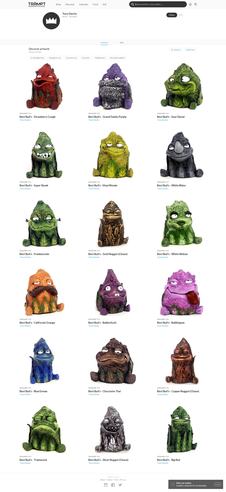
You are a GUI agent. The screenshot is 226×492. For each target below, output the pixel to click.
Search (175, 50)
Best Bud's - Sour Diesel (171, 116)
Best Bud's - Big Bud (168, 459)
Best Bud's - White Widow (172, 254)
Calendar (83, 4)
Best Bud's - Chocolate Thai (104, 391)
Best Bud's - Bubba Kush (102, 322)
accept (217, 484)
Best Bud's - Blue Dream (33, 391)
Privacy (123, 480)
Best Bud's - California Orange (37, 322)
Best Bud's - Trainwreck (33, 459)
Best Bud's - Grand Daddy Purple (107, 116)
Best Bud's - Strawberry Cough (37, 116)
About (102, 480)
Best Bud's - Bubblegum (170, 322)
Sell (104, 4)
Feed (95, 4)
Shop (58, 4)
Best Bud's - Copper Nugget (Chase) (178, 391)
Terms (116, 480)
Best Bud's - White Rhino (171, 185)
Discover (70, 4)
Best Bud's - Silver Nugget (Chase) (108, 459)
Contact (109, 480)
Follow (172, 15)
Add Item (190, 49)
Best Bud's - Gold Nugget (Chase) (107, 254)
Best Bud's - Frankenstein (34, 254)
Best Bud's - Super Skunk (34, 185)
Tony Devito (25, 120)
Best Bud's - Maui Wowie (102, 185)
